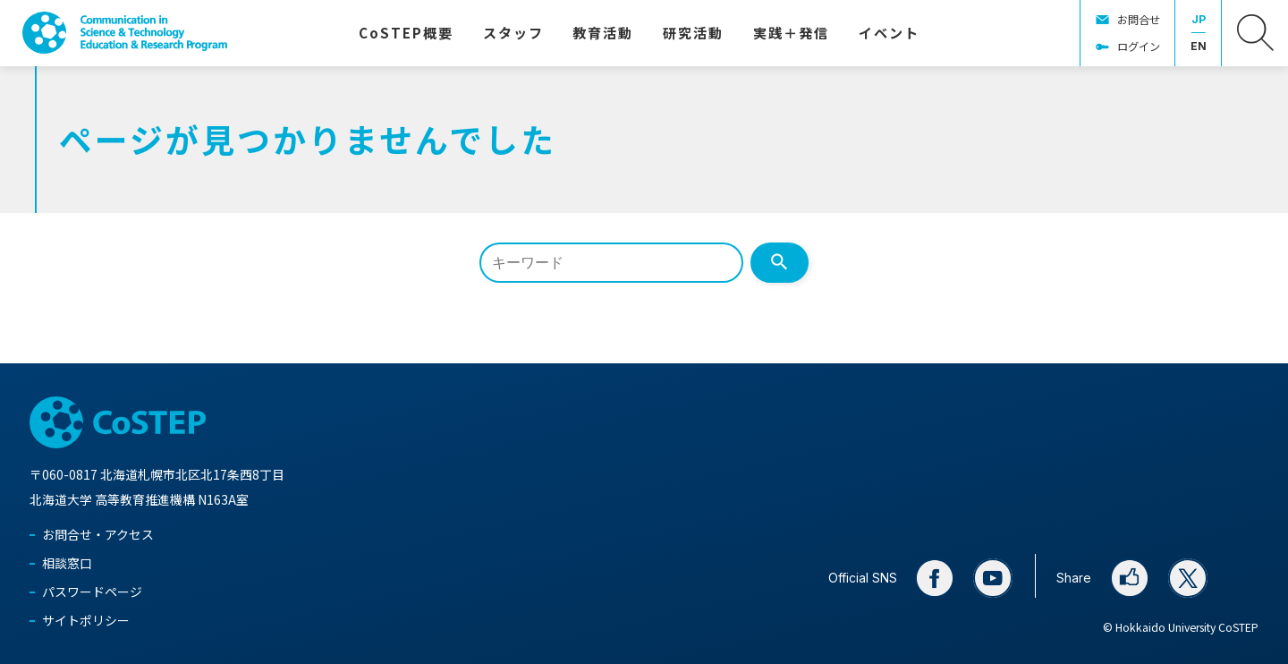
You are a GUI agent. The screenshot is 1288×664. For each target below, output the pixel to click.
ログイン (1138, 46)
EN (1199, 46)
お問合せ (1138, 20)
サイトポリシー (86, 620)
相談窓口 (67, 563)
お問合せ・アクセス (98, 534)
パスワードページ (92, 591)
